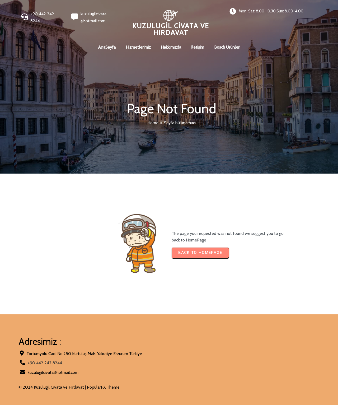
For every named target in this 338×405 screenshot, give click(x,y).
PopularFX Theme (103, 387)
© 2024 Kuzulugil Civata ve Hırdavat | (52, 387)
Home (152, 122)
